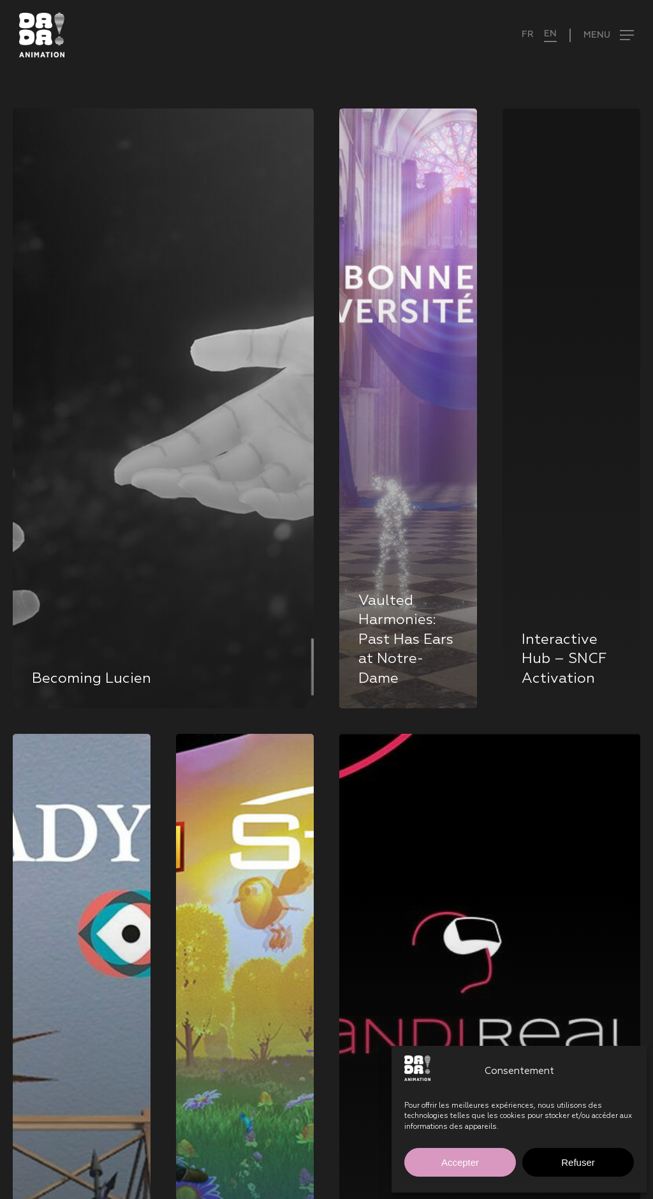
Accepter (460, 1162)
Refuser (578, 1162)
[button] (601, 35)
